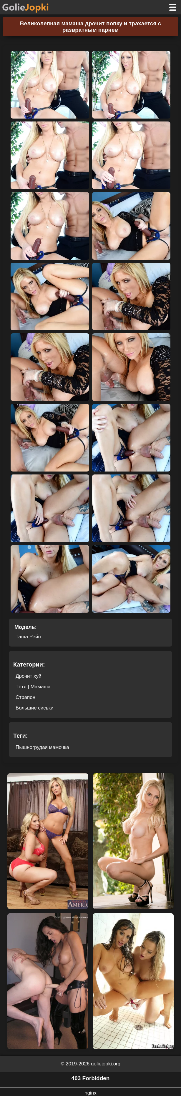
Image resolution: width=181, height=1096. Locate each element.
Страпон (25, 697)
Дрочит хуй (28, 676)
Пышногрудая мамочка (42, 747)
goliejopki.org (105, 1064)
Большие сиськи (35, 708)
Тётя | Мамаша (33, 686)
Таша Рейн (28, 636)
